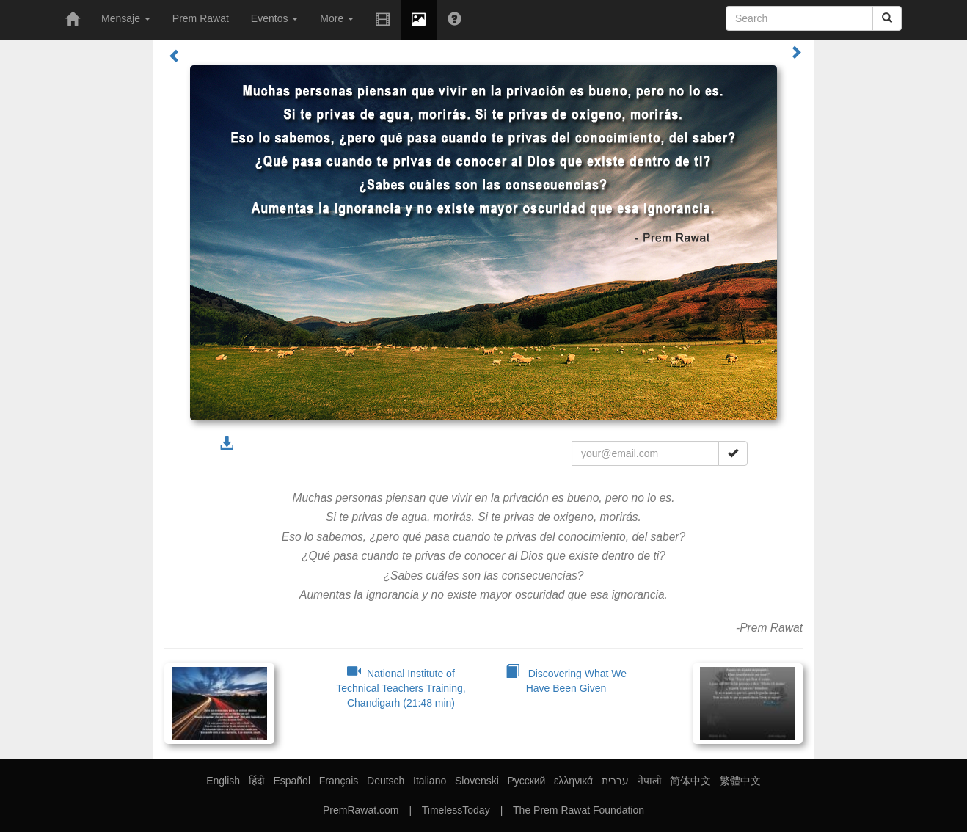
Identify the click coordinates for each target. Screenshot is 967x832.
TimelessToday (456, 810)
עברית (615, 781)
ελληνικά (573, 781)
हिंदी (257, 781)
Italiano (429, 781)
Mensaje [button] (125, 18)
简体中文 (690, 781)
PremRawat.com (360, 810)
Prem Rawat (200, 18)
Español (291, 781)
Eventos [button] (274, 18)
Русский (526, 781)
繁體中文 (740, 781)
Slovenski (477, 781)
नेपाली (650, 781)
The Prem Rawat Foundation (578, 810)
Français (339, 781)
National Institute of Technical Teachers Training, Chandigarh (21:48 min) (400, 688)
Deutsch (385, 781)
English (223, 781)
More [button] (337, 18)
